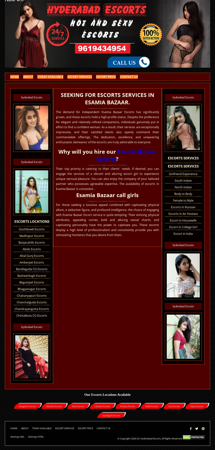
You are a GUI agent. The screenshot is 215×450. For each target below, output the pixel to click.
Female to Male (183, 200)
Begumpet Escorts (31, 282)
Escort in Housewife (183, 220)
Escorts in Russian (183, 207)
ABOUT (28, 77)
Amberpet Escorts (32, 262)
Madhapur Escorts (31, 236)
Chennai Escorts (102, 406)
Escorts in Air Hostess (183, 214)
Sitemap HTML (36, 436)
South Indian (183, 181)
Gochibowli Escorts (32, 229)
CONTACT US (129, 77)
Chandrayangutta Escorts (32, 309)
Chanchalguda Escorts (32, 302)
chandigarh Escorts (111, 415)
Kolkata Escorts (127, 406)
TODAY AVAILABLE (50, 77)
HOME (14, 77)
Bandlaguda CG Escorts (32, 269)
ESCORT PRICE (106, 77)
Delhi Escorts (151, 406)
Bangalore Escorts (27, 406)
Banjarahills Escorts (31, 242)
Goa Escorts (174, 406)
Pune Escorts (78, 406)
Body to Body (183, 194)
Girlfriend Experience (183, 174)
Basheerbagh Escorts (31, 276)
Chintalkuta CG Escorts (31, 316)
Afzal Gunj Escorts (32, 256)
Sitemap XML (17, 436)
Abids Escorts (32, 249)
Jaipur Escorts (196, 406)
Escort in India (183, 234)
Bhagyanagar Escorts (32, 289)
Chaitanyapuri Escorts (32, 296)
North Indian (183, 187)
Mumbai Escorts (54, 406)
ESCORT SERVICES (79, 77)
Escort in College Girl (183, 227)
